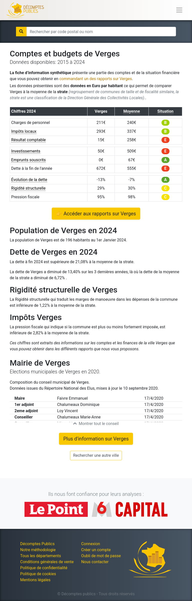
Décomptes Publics (37, 543)
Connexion (90, 543)
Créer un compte (96, 549)
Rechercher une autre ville (96, 455)
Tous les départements (40, 555)
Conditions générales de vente (47, 561)
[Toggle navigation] (179, 10)
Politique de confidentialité (44, 567)
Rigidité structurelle (28, 188)
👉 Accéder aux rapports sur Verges (96, 214)
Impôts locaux (23, 131)
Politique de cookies (38, 573)
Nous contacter (94, 561)
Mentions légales (35, 579)
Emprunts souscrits (28, 160)
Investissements (25, 151)
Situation (165, 111)
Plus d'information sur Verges (96, 439)
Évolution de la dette (29, 179)
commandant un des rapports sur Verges (95, 78)
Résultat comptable (28, 139)
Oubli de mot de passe (101, 555)
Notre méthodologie (38, 549)
